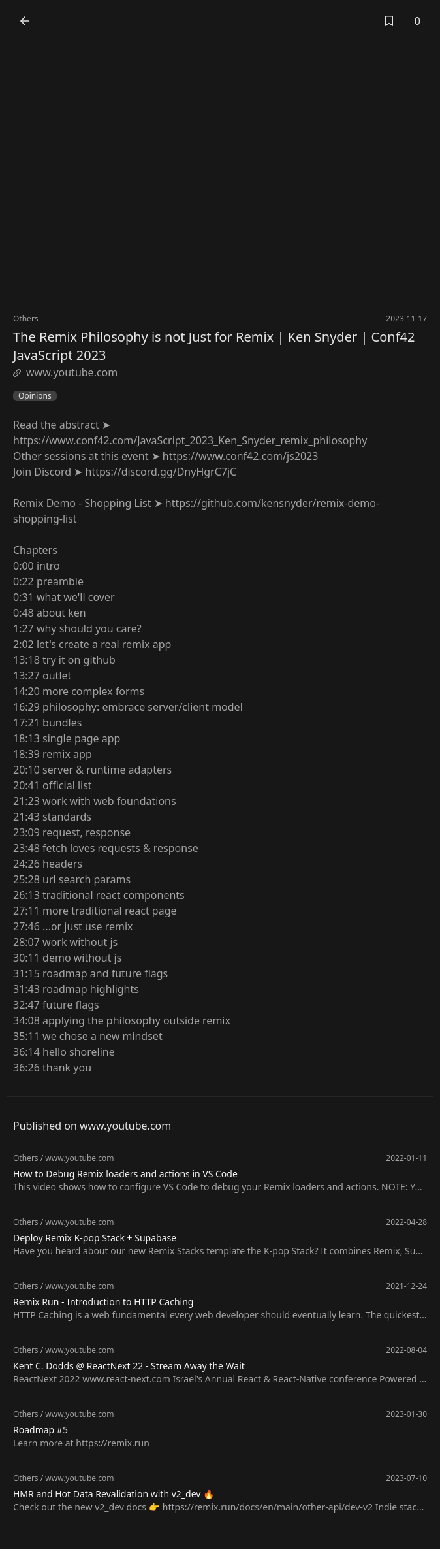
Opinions (35, 396)
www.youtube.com (65, 372)
